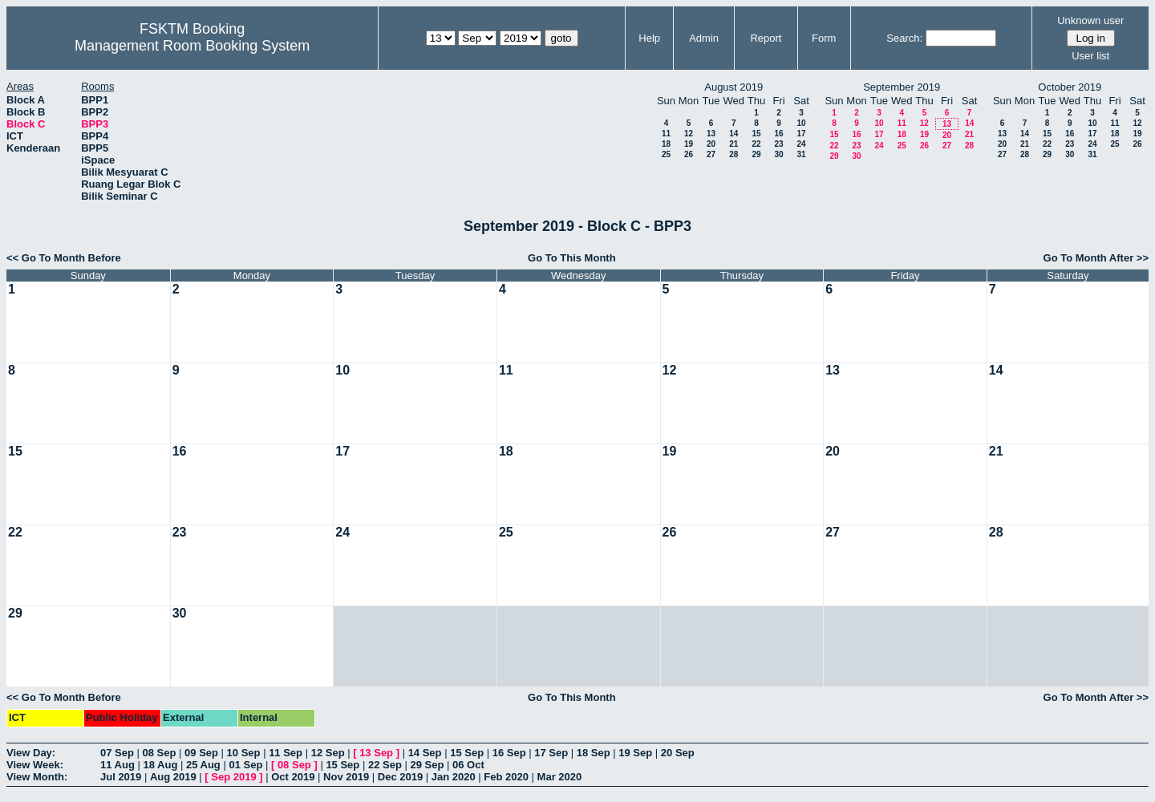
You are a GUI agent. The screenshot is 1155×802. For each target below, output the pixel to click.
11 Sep (285, 753)
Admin (704, 38)
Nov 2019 (346, 777)
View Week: (34, 765)
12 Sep (328, 753)
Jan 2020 (454, 777)
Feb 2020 (506, 777)
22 (756, 144)
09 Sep (201, 753)
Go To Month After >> (1096, 258)
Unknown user (1090, 20)
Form (824, 38)
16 (778, 133)
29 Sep (427, 765)
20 (711, 144)
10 (800, 123)
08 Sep (159, 753)
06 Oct (468, 765)
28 (733, 154)
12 (688, 133)
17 (800, 133)
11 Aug (117, 765)
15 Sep (467, 753)
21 (733, 144)
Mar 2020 (559, 777)
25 (666, 154)
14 (733, 133)
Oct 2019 (292, 777)
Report (765, 38)
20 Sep (678, 753)
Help (649, 38)
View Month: (36, 777)
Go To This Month (572, 258)
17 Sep (551, 753)
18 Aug (160, 765)
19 (688, 144)
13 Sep (376, 753)
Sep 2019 (233, 777)
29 (756, 154)
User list (1090, 56)
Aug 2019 (173, 777)
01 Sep (245, 765)
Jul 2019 (120, 777)
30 (778, 154)
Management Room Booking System (192, 46)
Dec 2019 (400, 777)
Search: (904, 38)
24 (800, 144)
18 (666, 144)
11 (666, 133)
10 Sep (244, 753)
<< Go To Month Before (63, 258)
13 (711, 133)
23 (778, 144)
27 (711, 154)
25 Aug (203, 765)
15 (756, 133)
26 (688, 154)
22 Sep (385, 765)
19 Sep (635, 753)
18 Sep (593, 753)
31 (800, 154)
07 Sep (117, 753)
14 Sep (425, 753)
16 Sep (509, 753)
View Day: (30, 753)
